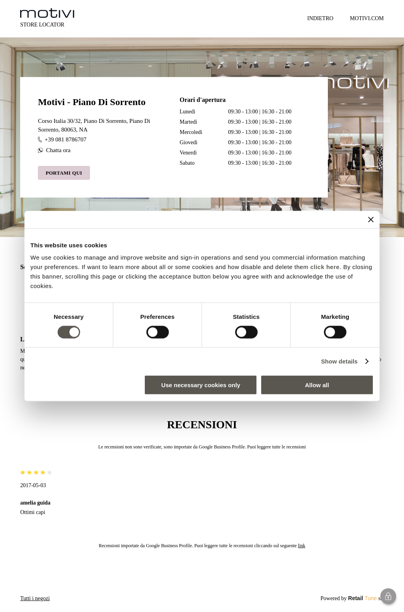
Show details (339, 361)
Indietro (320, 18)
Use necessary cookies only (200, 385)
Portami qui (64, 173)
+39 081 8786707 (62, 139)
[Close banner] (371, 219)
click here (324, 267)
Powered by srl (352, 598)
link (301, 545)
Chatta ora (54, 150)
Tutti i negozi (35, 598)
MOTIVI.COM (367, 18)
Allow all (317, 385)
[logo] (47, 13)
